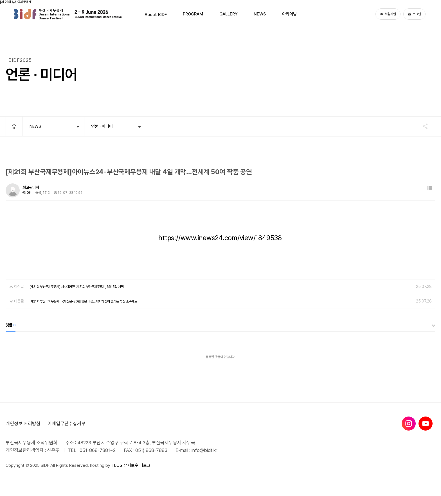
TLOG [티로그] (117, 465)
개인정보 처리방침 (23, 423)
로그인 (414, 14)
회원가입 (388, 14)
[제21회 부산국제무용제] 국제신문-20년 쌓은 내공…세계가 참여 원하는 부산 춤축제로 (83, 301)
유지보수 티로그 (137, 465)
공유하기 (422, 126)
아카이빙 (305, 14)
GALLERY (229, 14)
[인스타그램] (409, 424)
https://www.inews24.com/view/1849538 (220, 238)
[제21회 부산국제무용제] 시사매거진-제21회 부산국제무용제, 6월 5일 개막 (77, 287)
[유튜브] (425, 424)
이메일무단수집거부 (67, 423)
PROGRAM (186, 14)
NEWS (268, 14)
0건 (27, 193)
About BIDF (140, 14)
